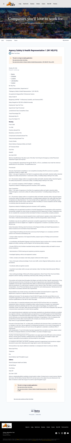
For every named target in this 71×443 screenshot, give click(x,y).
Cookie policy (38, 414)
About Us (27, 427)
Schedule (13, 76)
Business (32, 3)
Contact (13, 83)
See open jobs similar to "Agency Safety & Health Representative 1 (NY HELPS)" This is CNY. (33, 62)
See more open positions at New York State (23, 399)
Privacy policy (31, 414)
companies (9, 40)
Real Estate (25, 3)
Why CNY (49, 3)
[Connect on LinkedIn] (64, 433)
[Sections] (4, 4)
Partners (55, 3)
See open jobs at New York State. (20, 60)
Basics (13, 74)
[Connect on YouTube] (67, 433)
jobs (2, 40)
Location (13, 78)
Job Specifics (14, 80)
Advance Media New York (8, 432)
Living (20, 3)
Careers (43, 3)
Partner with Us (65, 427)
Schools (38, 3)
